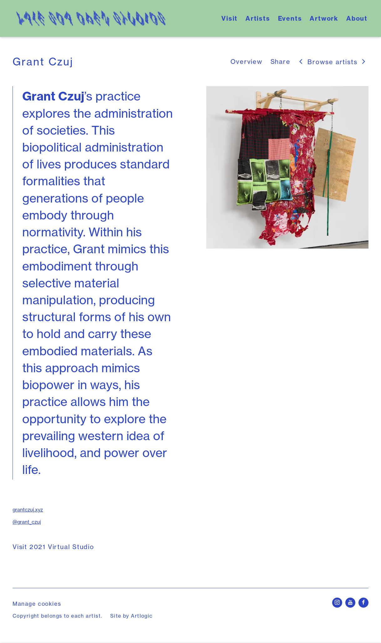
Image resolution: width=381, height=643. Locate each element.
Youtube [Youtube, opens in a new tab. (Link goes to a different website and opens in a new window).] (350, 603)
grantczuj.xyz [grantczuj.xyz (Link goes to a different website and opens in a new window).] (28, 510)
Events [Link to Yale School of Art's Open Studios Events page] (290, 18)
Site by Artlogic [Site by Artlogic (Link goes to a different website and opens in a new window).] (131, 616)
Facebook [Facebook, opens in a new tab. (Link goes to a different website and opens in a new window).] (363, 603)
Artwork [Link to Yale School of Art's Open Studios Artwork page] (324, 18)
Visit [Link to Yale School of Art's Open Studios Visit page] (229, 18)
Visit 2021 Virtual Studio (53, 547)
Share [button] (280, 61)
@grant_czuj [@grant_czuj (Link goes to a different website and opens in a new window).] (27, 522)
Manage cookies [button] (37, 603)
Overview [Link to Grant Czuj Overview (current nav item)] (246, 61)
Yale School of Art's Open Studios (91, 18)
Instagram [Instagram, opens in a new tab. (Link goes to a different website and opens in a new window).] (337, 603)
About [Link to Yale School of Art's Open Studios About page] (357, 18)
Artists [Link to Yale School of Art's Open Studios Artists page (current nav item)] (257, 18)
